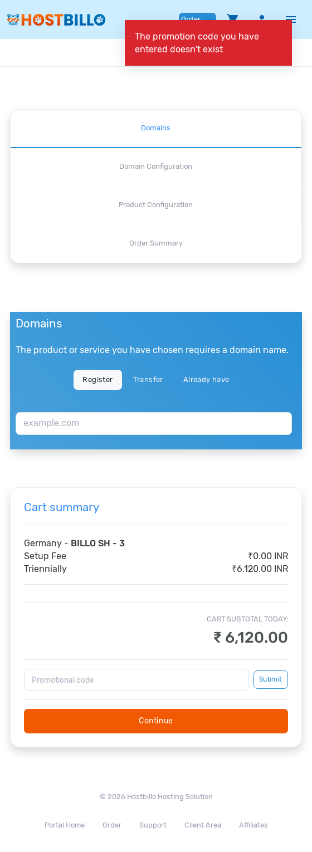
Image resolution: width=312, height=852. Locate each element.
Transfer (148, 379)
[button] (233, 19)
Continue (156, 721)
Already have (206, 379)
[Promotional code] (136, 679)
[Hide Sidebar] (291, 19)
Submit (270, 679)
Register (97, 379)
